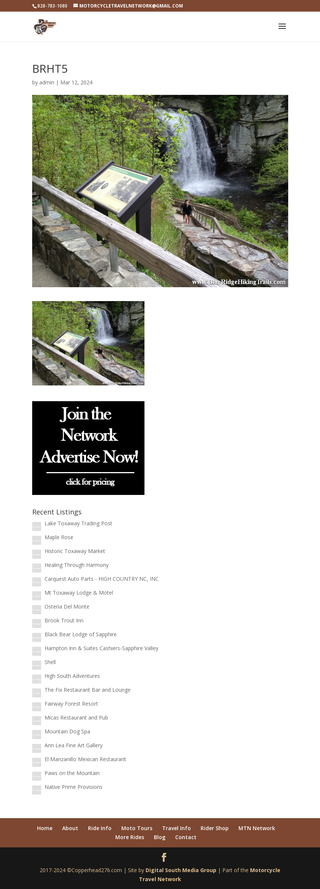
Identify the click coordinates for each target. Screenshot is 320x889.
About (70, 828)
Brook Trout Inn (64, 620)
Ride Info (100, 828)
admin (46, 82)
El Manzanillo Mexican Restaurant (85, 759)
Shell (50, 662)
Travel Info (176, 828)
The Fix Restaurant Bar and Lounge (88, 689)
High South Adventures (72, 675)
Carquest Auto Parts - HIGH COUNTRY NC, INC (102, 578)
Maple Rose (59, 537)
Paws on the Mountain (72, 773)
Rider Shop (215, 828)
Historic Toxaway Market (75, 551)
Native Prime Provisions (74, 786)
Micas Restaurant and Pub (76, 717)
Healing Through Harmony (77, 564)
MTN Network (256, 828)
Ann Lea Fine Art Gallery (74, 745)
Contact (185, 837)
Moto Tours (136, 828)
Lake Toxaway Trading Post (78, 523)
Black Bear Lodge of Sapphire (81, 634)
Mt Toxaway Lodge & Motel (79, 592)
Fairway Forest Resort (71, 703)
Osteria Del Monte (67, 606)
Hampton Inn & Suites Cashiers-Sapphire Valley (101, 648)
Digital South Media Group (181, 870)
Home (44, 828)
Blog (159, 837)
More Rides (129, 837)
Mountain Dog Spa (67, 731)
